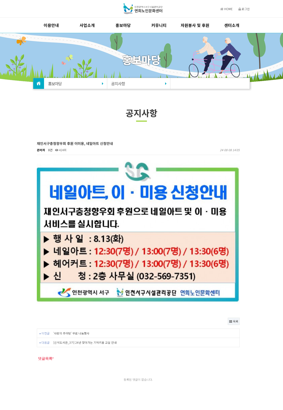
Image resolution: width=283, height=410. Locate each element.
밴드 (220, 384)
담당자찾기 (83, 381)
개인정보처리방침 (131, 381)
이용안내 (51, 25)
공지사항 (138, 83)
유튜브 (243, 384)
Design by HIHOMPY (149, 403)
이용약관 (112, 381)
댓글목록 (44, 292)
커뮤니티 (159, 25)
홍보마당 (123, 25)
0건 (50, 150)
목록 (233, 254)
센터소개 (231, 25)
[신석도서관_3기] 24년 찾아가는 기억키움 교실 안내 (85, 275)
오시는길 (98, 381)
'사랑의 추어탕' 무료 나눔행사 (71, 266)
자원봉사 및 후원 (195, 25)
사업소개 (87, 25)
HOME (226, 9)
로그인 (244, 9)
